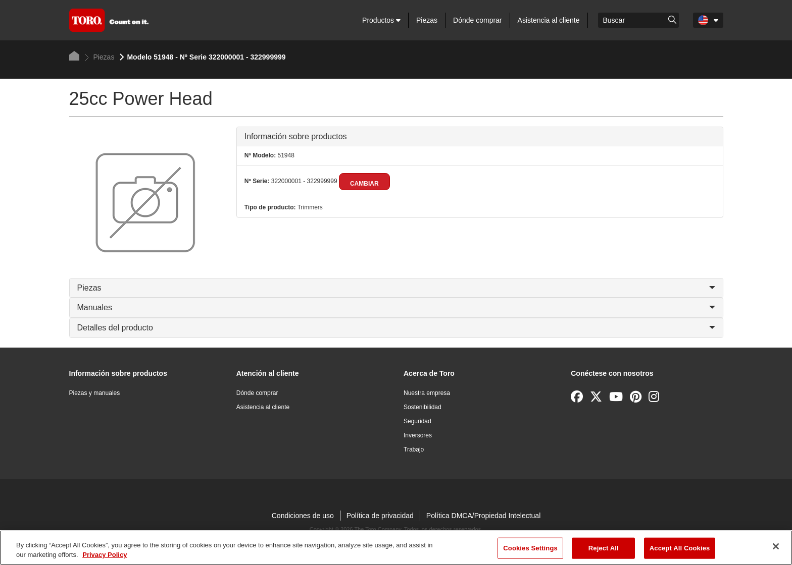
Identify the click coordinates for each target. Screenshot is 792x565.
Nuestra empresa (427, 393)
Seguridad (417, 421)
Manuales (396, 307)
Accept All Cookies (680, 548)
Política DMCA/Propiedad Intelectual (483, 516)
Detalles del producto (396, 327)
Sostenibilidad (422, 407)
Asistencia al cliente (549, 20)
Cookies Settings (530, 548)
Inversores (418, 435)
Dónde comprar (477, 20)
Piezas (426, 20)
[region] (396, 547)
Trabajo (414, 449)
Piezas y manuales (94, 393)
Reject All (603, 548)
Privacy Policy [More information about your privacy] (104, 554)
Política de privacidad (380, 516)
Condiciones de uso (303, 516)
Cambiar (364, 183)
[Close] (776, 546)
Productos (381, 20)
